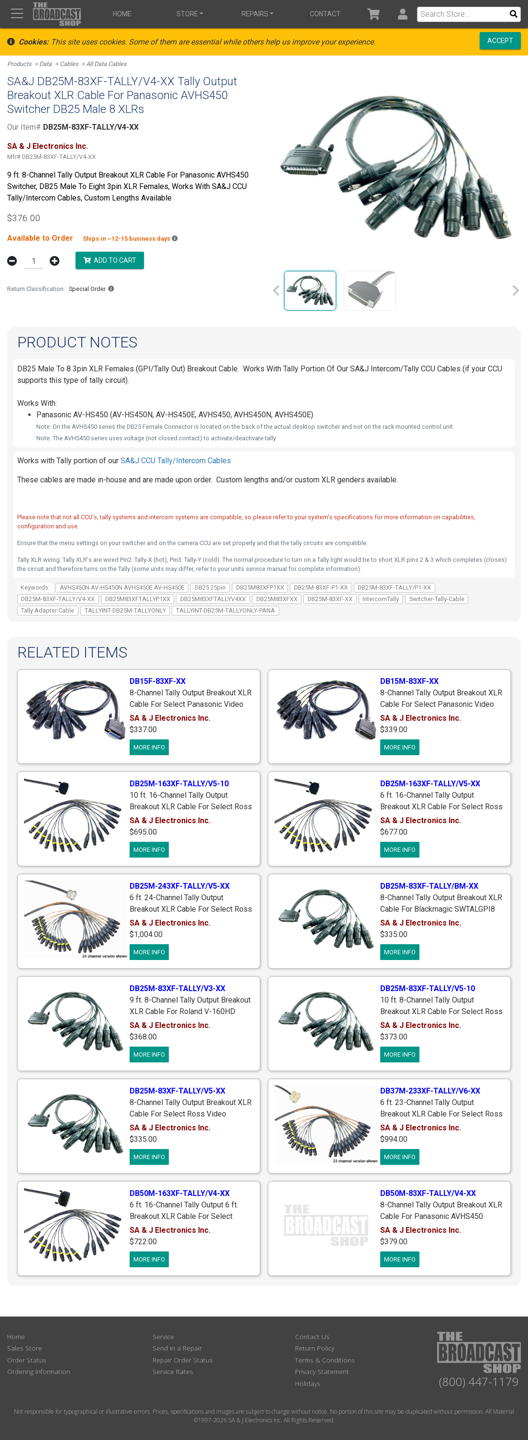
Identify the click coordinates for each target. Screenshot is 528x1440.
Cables (69, 63)
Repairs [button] (255, 14)
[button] (402, 14)
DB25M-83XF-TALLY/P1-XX (394, 587)
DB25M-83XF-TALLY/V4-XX (58, 599)
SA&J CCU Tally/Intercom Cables (176, 460)
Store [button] (187, 14)
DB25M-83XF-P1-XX (321, 587)
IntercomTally (381, 599)
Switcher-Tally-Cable (436, 599)
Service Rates (173, 1371)
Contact (325, 14)
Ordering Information (38, 1371)
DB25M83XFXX (276, 599)
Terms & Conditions (325, 1359)
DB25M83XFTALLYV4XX (213, 599)
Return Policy (314, 1347)
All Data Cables (106, 63)
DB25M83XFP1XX (260, 587)
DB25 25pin (210, 587)
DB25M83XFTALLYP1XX (137, 599)
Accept (500, 41)
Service (163, 1336)
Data (45, 63)
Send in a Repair (177, 1347)
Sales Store (24, 1347)
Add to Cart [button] (109, 260)
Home (122, 14)
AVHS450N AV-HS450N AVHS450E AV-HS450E (122, 587)
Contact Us (312, 1336)
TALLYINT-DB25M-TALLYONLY (125, 610)
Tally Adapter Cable (47, 610)
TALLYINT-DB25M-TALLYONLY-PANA (225, 610)
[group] (310, 290)
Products (19, 63)
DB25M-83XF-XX (330, 599)
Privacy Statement (322, 1371)
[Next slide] (515, 290)
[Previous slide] (277, 290)
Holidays (307, 1383)
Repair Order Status (183, 1359)
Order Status (26, 1359)
